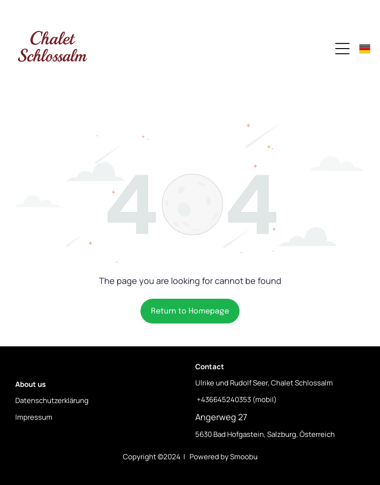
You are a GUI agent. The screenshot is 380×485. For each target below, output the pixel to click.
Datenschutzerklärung (52, 400)
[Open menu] (342, 48)
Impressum (33, 417)
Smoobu (244, 457)
